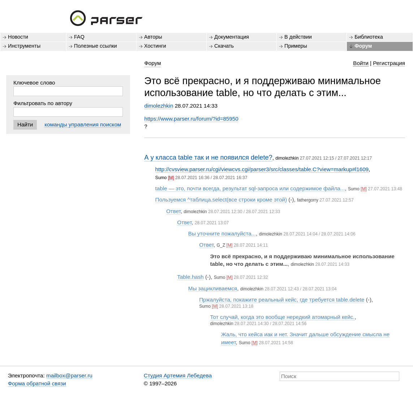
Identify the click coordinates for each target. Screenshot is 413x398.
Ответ (173, 211)
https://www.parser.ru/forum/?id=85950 (191, 119)
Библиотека (368, 37)
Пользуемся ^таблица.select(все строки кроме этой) (221, 199)
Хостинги (155, 46)
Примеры (295, 46)
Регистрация (389, 63)
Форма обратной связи (37, 383)
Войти (361, 63)
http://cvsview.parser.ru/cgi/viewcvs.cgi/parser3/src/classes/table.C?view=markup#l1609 (262, 169)
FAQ (79, 37)
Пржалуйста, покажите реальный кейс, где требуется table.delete (281, 300)
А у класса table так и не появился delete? (208, 157)
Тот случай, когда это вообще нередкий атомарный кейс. (282, 317)
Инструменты (24, 46)
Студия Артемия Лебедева (178, 375)
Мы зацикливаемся (212, 288)
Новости (18, 37)
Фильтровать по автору (42, 103)
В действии (298, 37)
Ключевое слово (34, 82)
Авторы (153, 37)
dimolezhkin (158, 106)
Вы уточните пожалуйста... (222, 233)
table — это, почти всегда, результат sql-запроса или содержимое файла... (250, 188)
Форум (363, 46)
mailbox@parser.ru (69, 375)
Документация (231, 37)
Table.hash (190, 277)
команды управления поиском (82, 124)
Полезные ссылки (95, 46)
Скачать (224, 46)
